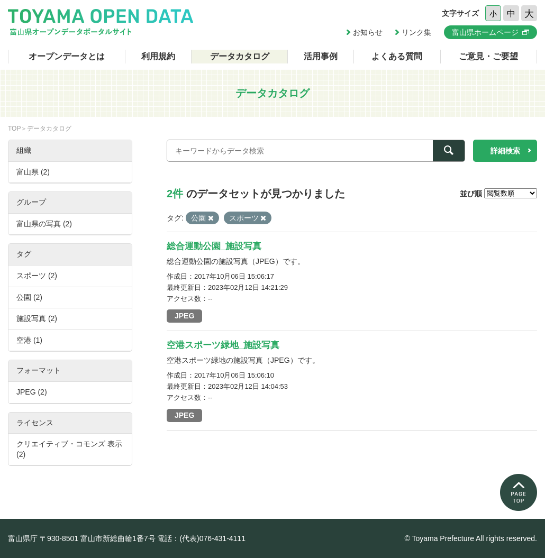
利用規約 (158, 56)
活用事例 (321, 56)
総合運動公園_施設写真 (214, 246)
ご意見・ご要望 (488, 56)
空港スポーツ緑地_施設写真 (223, 345)
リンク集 (416, 32)
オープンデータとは (67, 56)
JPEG (184, 316)
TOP (14, 128)
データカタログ (239, 56)
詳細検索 (505, 151)
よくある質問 (396, 56)
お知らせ (368, 32)
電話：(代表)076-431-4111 (201, 538)
